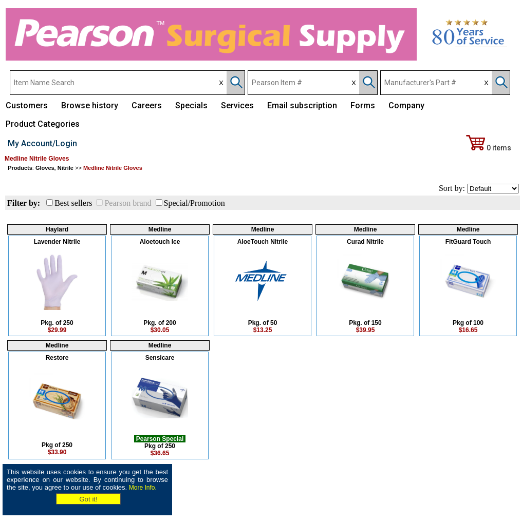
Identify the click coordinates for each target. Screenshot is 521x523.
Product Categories (43, 124)
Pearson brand (127, 203)
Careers (147, 105)
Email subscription (302, 105)
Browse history (89, 105)
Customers (27, 105)
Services (237, 105)
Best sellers (73, 203)
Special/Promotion (194, 203)
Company (406, 105)
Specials (191, 105)
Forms (362, 105)
